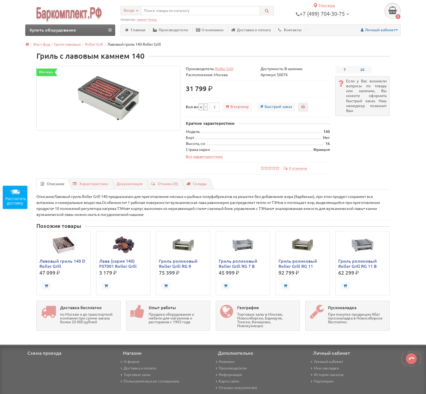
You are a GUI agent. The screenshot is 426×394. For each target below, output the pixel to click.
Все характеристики (204, 156)
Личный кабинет (327, 361)
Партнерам (322, 381)
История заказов (327, 375)
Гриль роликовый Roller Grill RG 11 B (357, 263)
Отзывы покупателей (236, 388)
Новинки (225, 361)
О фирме (130, 361)
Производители (170, 30)
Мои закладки (325, 368)
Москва (324, 5)
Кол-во (192, 107)
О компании (210, 30)
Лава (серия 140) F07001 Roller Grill (118, 263)
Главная (135, 30)
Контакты (290, 30)
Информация (229, 375)
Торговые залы (136, 375)
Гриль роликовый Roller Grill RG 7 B (238, 263)
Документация (130, 184)
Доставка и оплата (251, 30)
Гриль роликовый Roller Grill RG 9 (178, 263)
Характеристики (90, 184)
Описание (52, 184)
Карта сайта (227, 381)
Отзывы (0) (164, 184)
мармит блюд (146, 19)
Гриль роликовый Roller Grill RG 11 (297, 263)
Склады (196, 184)
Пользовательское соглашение (150, 381)
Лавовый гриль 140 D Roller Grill (62, 263)
